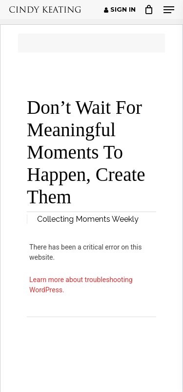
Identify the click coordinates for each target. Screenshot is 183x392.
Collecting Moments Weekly (88, 219)
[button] (168, 10)
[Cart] (149, 9)
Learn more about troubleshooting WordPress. (81, 285)
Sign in (120, 9)
